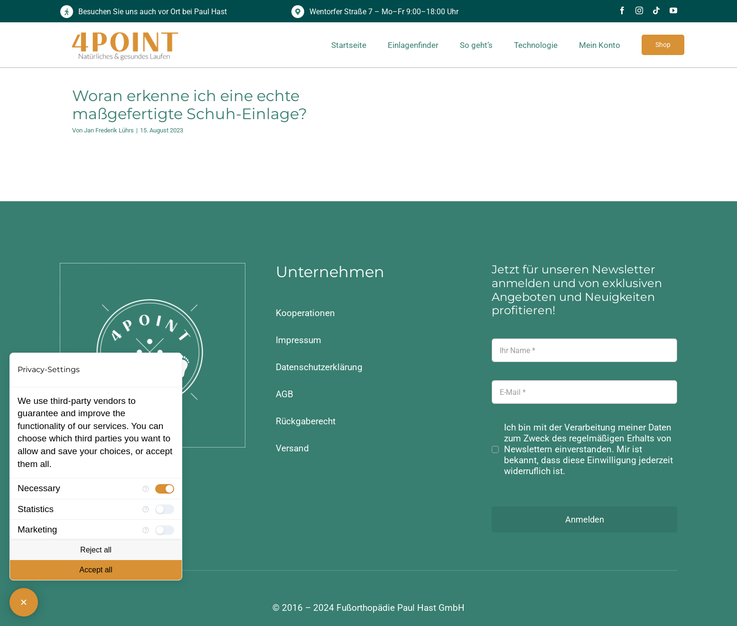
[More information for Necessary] (145, 489)
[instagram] (639, 10)
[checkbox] (164, 489)
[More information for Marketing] (145, 530)
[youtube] (673, 10)
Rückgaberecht (306, 421)
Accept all (95, 570)
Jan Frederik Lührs (109, 130)
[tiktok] (656, 10)
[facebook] (622, 10)
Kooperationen (305, 313)
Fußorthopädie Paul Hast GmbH (400, 607)
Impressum (298, 340)
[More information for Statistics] (145, 509)
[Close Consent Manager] (23, 602)
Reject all (96, 550)
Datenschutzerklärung (319, 367)
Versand (292, 448)
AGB (284, 394)
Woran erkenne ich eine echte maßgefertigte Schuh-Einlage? (189, 104)
